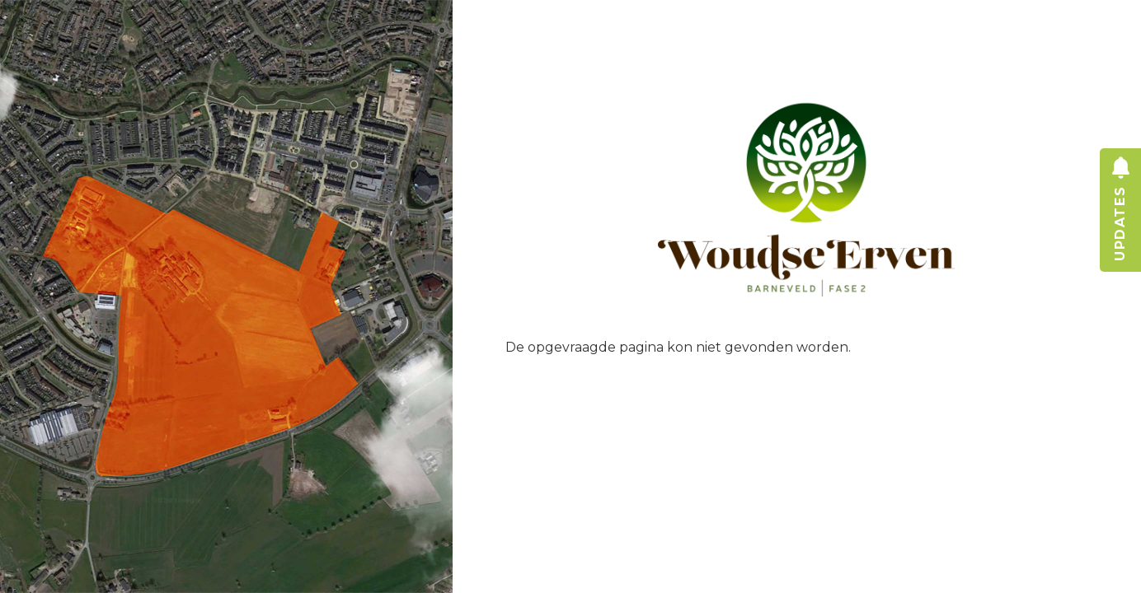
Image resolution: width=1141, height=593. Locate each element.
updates (1120, 240)
